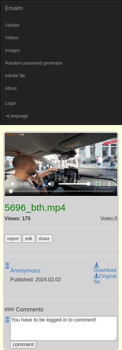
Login (10, 103)
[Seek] (61, 191)
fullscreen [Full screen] (98, 184)
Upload (12, 25)
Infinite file (15, 75)
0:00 (24, 183)
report (13, 238)
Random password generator (34, 63)
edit (28, 238)
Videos (12, 37)
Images (12, 50)
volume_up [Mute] (51, 184)
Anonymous (25, 270)
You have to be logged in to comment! (63, 328)
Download (105, 268)
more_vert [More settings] (109, 184)
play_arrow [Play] (13, 184)
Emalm (14, 8)
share (44, 238)
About (11, 88)
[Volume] (74, 184)
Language (17, 115)
